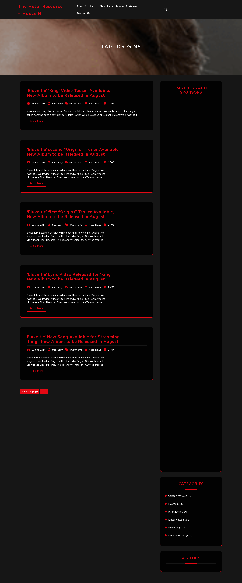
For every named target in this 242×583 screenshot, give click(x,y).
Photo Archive (85, 6)
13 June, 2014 (38, 287)
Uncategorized (176, 535)
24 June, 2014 (38, 162)
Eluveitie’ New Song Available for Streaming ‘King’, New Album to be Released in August (73, 339)
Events (172, 503)
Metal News (95, 103)
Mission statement (127, 6)
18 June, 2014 (38, 224)
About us (105, 6)
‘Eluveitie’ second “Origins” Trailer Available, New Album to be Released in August (73, 151)
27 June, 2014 (38, 103)
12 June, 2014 (38, 349)
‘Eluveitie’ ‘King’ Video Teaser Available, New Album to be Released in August (68, 93)
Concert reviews (177, 495)
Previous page (29, 391)
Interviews (174, 511)
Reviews (173, 527)
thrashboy (57, 103)
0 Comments (75, 103)
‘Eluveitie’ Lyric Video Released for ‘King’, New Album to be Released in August (70, 276)
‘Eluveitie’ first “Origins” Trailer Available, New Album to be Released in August (70, 214)
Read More (36, 120)
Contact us (83, 12)
